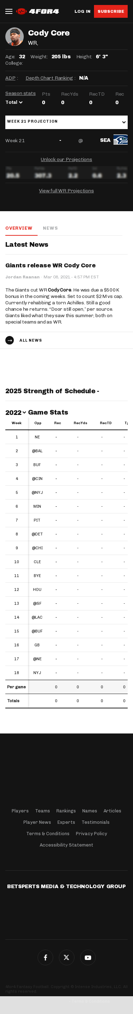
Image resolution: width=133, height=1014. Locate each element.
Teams (42, 810)
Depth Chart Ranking (49, 78)
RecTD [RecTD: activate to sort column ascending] (106, 423)
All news (31, 340)
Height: (84, 57)
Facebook (45, 957)
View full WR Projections (66, 191)
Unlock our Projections (66, 159)
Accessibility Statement (66, 845)
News (50, 228)
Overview (18, 228)
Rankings (66, 810)
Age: (10, 57)
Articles (112, 810)
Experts (66, 822)
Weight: (39, 57)
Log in (82, 12)
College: (14, 63)
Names (89, 810)
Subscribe (111, 11)
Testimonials (96, 822)
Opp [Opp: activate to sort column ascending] (37, 423)
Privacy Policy (91, 833)
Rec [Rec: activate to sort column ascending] (57, 423)
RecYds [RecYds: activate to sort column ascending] (80, 423)
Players (20, 810)
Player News (37, 822)
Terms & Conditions (48, 833)
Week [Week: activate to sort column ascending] (17, 423)
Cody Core (59, 290)
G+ (88, 957)
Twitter (66, 957)
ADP (10, 78)
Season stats (20, 93)
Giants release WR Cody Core (50, 265)
